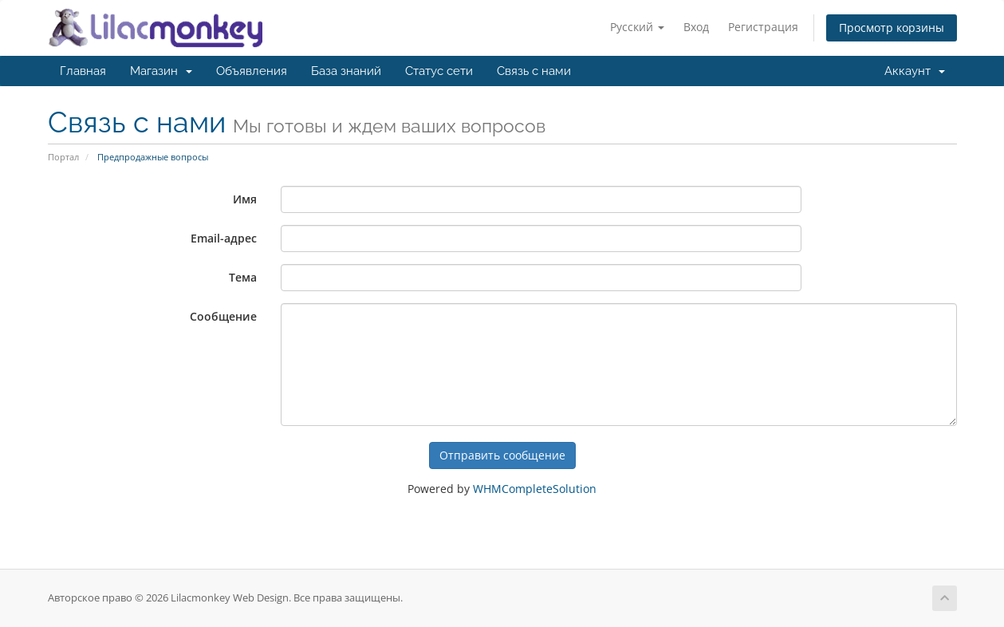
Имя (245, 199)
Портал (63, 157)
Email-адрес (224, 238)
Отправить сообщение (502, 455)
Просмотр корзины (891, 27)
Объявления (251, 71)
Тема (243, 277)
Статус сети (439, 71)
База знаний (346, 71)
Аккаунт (914, 71)
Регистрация (763, 26)
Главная (83, 71)
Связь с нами (534, 71)
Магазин (161, 71)
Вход (696, 26)
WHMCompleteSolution (534, 488)
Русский (637, 26)
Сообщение (223, 316)
